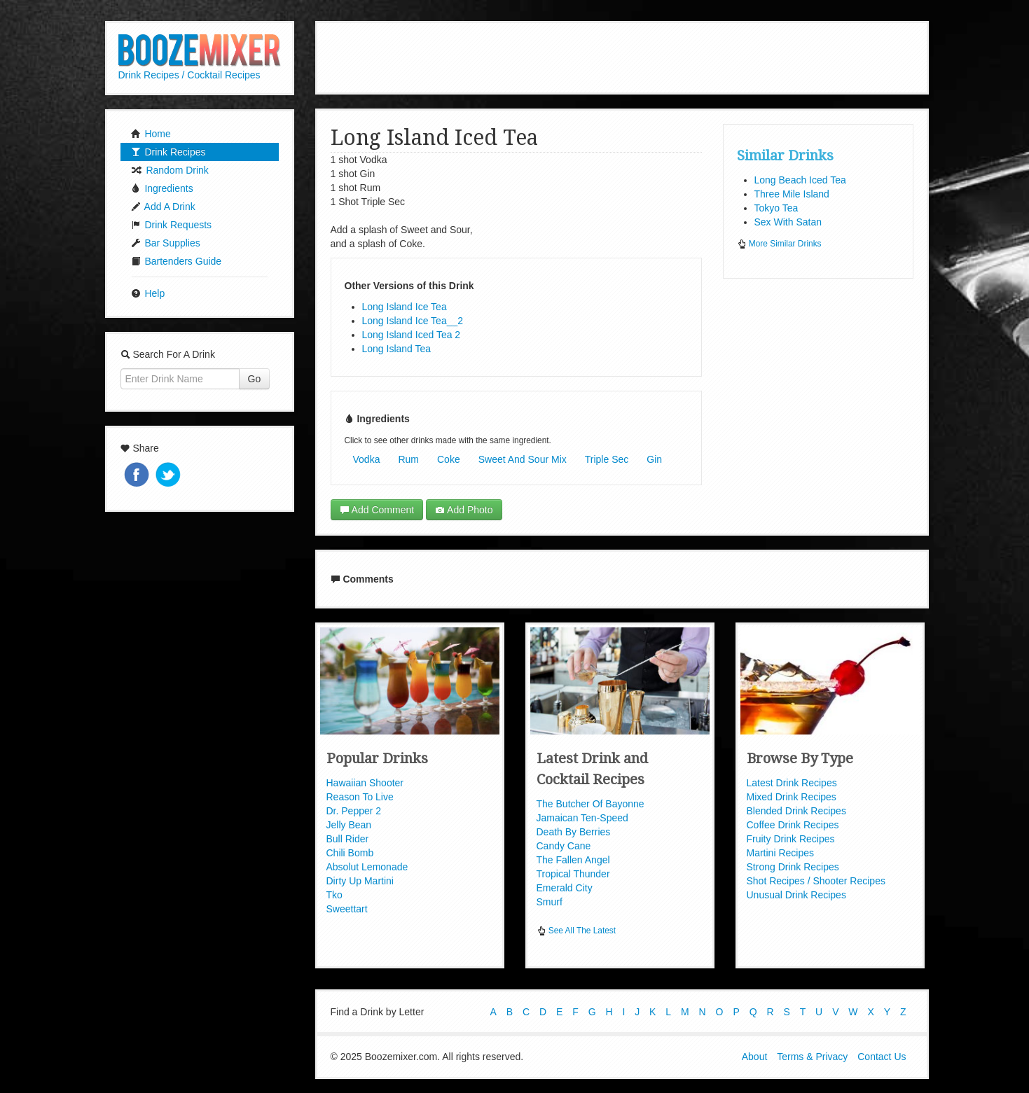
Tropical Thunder (573, 873)
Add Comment (377, 509)
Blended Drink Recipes (796, 810)
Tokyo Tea (776, 208)
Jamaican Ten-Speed (582, 817)
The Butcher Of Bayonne (590, 803)
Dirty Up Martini (360, 880)
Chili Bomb (350, 852)
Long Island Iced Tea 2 (411, 334)
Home (151, 133)
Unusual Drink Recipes (796, 894)
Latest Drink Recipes (792, 782)
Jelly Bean (349, 824)
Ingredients (162, 188)
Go (254, 378)
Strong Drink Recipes (793, 866)
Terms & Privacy (812, 1056)
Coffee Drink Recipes (793, 824)
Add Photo (464, 509)
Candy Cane (564, 845)
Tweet (170, 475)
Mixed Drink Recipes (791, 796)
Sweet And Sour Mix (522, 459)
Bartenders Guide (176, 261)
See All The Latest (576, 930)
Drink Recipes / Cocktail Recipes (189, 75)
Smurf (549, 901)
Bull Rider (347, 838)
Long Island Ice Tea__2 (413, 320)
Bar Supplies (165, 243)
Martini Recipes (780, 852)
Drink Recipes (168, 152)
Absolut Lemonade (367, 866)
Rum (408, 459)
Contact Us (881, 1056)
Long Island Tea (396, 348)
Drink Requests (171, 224)
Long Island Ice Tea (404, 306)
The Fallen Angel (573, 859)
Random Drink (170, 170)
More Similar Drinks (779, 244)
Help (148, 293)
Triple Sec (607, 459)
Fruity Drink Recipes (791, 838)
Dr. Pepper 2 (354, 810)
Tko (334, 894)
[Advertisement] (622, 56)
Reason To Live (360, 796)
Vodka (366, 459)
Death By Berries (574, 831)
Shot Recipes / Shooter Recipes (816, 880)
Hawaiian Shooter (365, 782)
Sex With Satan (788, 222)
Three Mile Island (791, 194)
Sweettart (347, 908)
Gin (654, 459)
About (755, 1056)
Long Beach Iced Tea (800, 180)
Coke (448, 459)
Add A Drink (163, 206)
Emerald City (565, 887)
